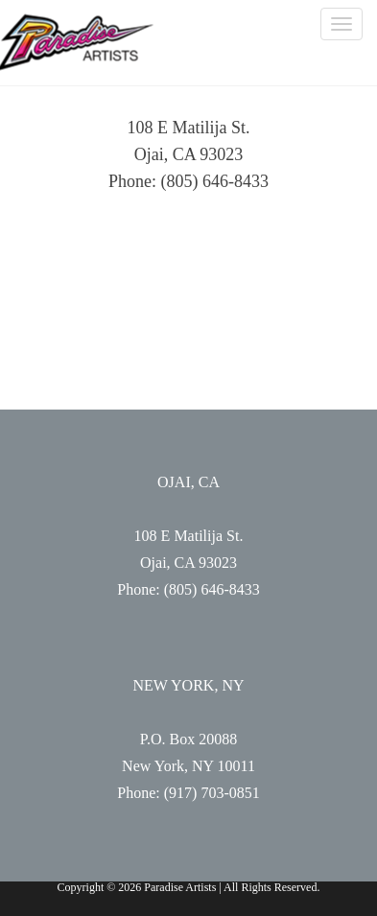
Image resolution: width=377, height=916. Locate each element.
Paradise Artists (76, 43)
